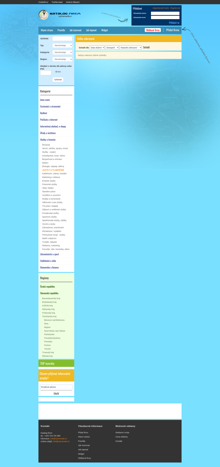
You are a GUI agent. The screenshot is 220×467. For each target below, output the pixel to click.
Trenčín (47, 349)
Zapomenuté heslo (161, 8)
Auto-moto (45, 100)
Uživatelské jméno (139, 13)
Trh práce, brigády (50, 206)
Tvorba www (57, 2)
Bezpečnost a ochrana (52, 159)
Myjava (47, 327)
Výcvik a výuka (48, 224)
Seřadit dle (84, 48)
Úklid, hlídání (48, 188)
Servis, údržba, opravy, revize (55, 148)
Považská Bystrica (52, 338)
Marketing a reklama (51, 177)
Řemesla (46, 145)
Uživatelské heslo (139, 17)
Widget (104, 30)
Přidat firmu (172, 30)
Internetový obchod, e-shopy (53, 126)
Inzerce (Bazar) (73, 2)
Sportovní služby (49, 217)
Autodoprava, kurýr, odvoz (53, 156)
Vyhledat (44, 38)
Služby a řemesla (47, 139)
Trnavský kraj (48, 352)
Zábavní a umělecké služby (54, 209)
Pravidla (61, 30)
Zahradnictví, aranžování (53, 227)
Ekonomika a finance (49, 267)
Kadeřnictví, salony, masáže (54, 173)
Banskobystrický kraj (51, 298)
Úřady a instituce (48, 133)
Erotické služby (48, 181)
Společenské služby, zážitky (54, 220)
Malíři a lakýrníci (49, 238)
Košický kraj (47, 305)
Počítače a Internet (49, 119)
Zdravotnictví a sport (49, 254)
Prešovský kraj (48, 313)
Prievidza (48, 341)
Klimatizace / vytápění (51, 231)
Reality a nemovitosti (51, 199)
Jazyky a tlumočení (53, 170)
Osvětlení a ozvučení (51, 195)
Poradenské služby (50, 213)
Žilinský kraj (47, 356)
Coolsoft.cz (43, 2)
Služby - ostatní (49, 152)
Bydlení (43, 113)
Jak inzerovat (75, 30)
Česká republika (47, 286)
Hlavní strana (47, 30)
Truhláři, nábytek (49, 242)
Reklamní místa (122, 432)
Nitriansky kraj (48, 309)
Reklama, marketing (51, 245)
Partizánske (49, 334)
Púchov (47, 345)
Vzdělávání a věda (48, 261)
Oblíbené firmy (153, 30)
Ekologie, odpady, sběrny (53, 166)
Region (43, 59)
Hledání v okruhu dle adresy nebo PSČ (56, 67)
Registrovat (175, 8)
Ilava (46, 323)
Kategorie (44, 52)
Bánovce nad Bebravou (54, 320)
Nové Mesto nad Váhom (54, 331)
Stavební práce (48, 191)
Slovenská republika (49, 293)
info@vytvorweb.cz (58, 438)
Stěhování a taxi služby (52, 202)
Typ (42, 45)
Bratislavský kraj (49, 302)
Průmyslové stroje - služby (53, 235)
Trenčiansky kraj (49, 316)
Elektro (45, 163)
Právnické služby (49, 184)
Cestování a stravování (50, 106)
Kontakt (119, 441)
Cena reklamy (122, 437)
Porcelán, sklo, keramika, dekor (56, 249)
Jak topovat (91, 30)
